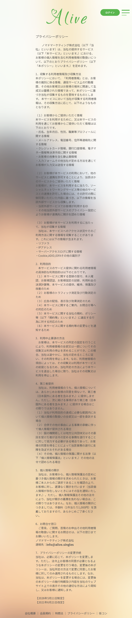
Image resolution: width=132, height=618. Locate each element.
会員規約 (45, 613)
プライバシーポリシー (81, 613)
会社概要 (30, 613)
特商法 (59, 613)
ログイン (110, 12)
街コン (103, 613)
